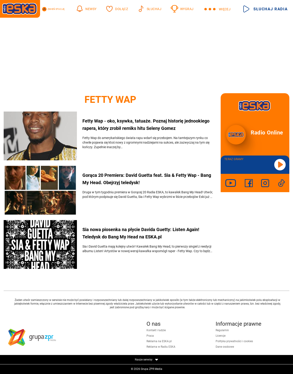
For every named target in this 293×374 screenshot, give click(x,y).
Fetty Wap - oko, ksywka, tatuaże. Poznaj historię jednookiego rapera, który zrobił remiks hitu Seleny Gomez (145, 124)
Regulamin (222, 330)
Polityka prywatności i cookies (234, 341)
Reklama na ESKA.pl (159, 341)
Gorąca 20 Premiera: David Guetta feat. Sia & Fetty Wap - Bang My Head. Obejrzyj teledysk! (146, 178)
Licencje (220, 335)
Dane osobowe (225, 346)
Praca (150, 335)
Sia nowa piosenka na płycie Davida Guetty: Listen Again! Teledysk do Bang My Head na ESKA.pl (140, 233)
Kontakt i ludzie (156, 330)
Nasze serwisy (146, 359)
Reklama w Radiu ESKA (160, 346)
